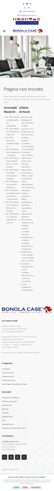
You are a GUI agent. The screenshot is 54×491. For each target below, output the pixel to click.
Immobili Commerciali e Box (13, 428)
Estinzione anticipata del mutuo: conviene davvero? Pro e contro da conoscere (27, 273)
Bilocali (5, 409)
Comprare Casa (8, 380)
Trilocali (5, 413)
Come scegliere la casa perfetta (27, 287)
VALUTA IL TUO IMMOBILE (27, 23)
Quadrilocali (7, 417)
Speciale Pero (8, 424)
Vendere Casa (8, 376)
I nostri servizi (8, 373)
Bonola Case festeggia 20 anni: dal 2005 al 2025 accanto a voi (27, 123)
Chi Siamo (6, 369)
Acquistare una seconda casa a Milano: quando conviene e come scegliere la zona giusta (27, 140)
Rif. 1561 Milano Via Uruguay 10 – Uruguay (12, 152)
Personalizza (35, 487)
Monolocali (6, 405)
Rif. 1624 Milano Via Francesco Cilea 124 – (12, 132)
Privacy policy (30, 483)
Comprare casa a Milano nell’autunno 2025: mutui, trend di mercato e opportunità (27, 161)
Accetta (16, 487)
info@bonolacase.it (28, 15)
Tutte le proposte (9, 401)
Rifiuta (25, 487)
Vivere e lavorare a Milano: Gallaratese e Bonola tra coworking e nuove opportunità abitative (27, 205)
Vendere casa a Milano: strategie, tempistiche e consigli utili (27, 243)
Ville (4, 420)
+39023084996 (28, 11)
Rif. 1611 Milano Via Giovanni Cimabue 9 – (12, 184)
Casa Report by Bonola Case (14, 384)
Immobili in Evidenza (10, 398)
